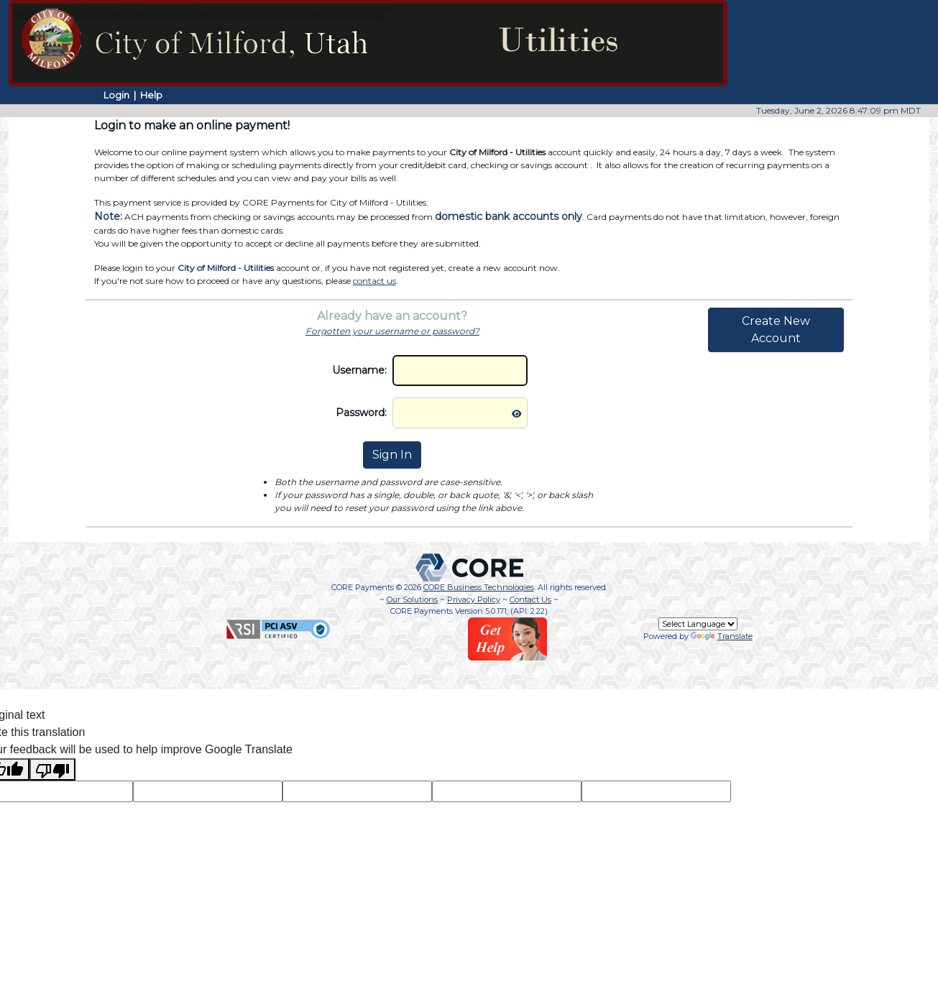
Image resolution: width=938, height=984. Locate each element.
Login (116, 95)
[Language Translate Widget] (697, 623)
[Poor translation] (52, 769)
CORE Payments (362, 587)
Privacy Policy (473, 599)
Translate (722, 636)
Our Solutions (412, 599)
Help (151, 95)
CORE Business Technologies (478, 587)
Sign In (392, 454)
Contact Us (530, 599)
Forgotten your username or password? (392, 331)
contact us (374, 280)
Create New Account (776, 329)
